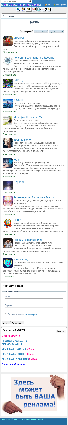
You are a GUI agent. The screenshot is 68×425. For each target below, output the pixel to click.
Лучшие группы (56, 32)
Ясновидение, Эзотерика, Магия (34, 197)
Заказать (61, 331)
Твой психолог (23, 139)
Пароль (8, 305)
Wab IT (18, 159)
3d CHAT (19, 37)
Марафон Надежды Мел (29, 117)
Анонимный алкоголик (28, 239)
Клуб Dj (18, 100)
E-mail (7, 296)
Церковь (19, 182)
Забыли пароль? (31, 315)
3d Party (19, 80)
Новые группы (41, 32)
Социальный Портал (21, 4)
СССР (17, 220)
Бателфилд (21, 259)
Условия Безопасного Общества (34, 57)
